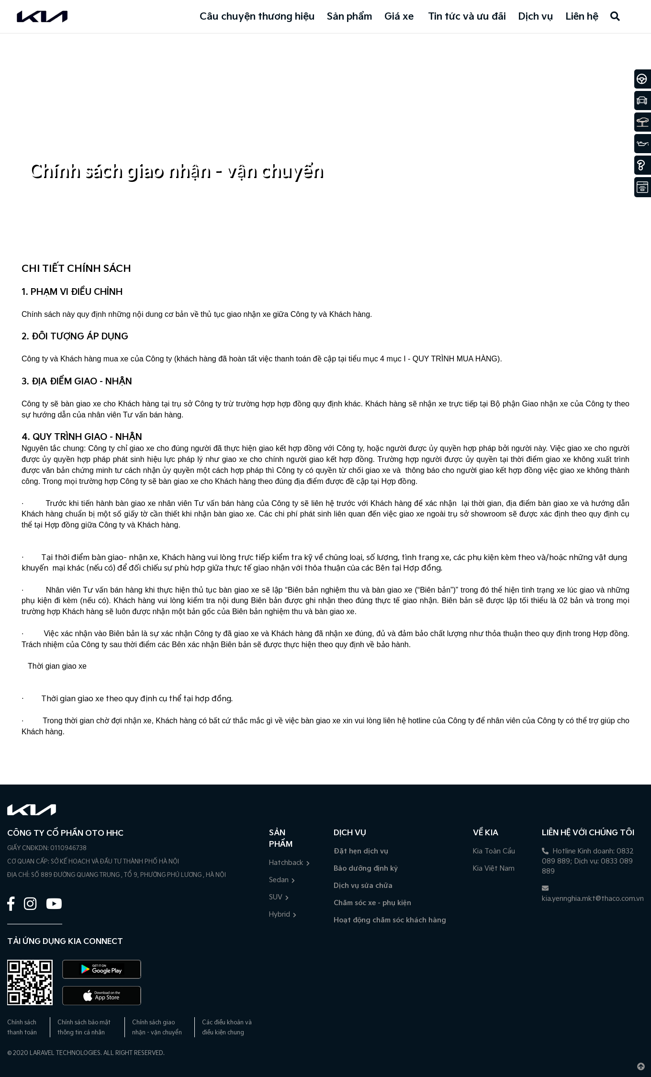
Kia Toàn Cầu (494, 851)
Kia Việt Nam (494, 868)
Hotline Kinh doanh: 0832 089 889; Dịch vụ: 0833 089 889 (588, 861)
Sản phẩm (349, 16)
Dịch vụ (535, 16)
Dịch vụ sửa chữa (363, 886)
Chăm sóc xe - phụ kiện (372, 903)
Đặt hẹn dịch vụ (361, 851)
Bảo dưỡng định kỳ (366, 868)
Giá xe (399, 16)
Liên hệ (581, 16)
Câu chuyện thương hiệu (257, 16)
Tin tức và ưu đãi (467, 16)
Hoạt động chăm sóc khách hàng (390, 920)
